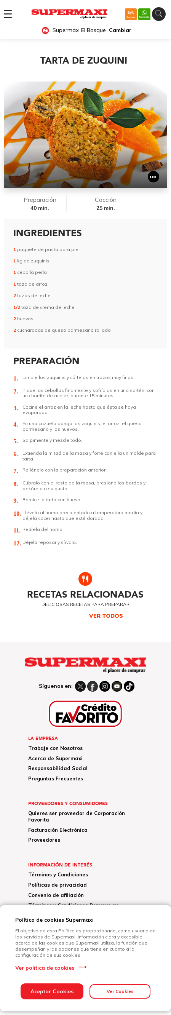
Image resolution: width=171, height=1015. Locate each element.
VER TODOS (106, 615)
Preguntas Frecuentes (55, 778)
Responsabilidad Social (58, 768)
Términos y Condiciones (58, 874)
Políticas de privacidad (57, 885)
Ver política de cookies (44, 967)
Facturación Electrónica (58, 830)
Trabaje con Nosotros (55, 748)
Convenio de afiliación (56, 895)
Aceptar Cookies (52, 991)
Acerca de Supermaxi (55, 758)
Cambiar (120, 30)
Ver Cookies (120, 991)
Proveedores (44, 840)
